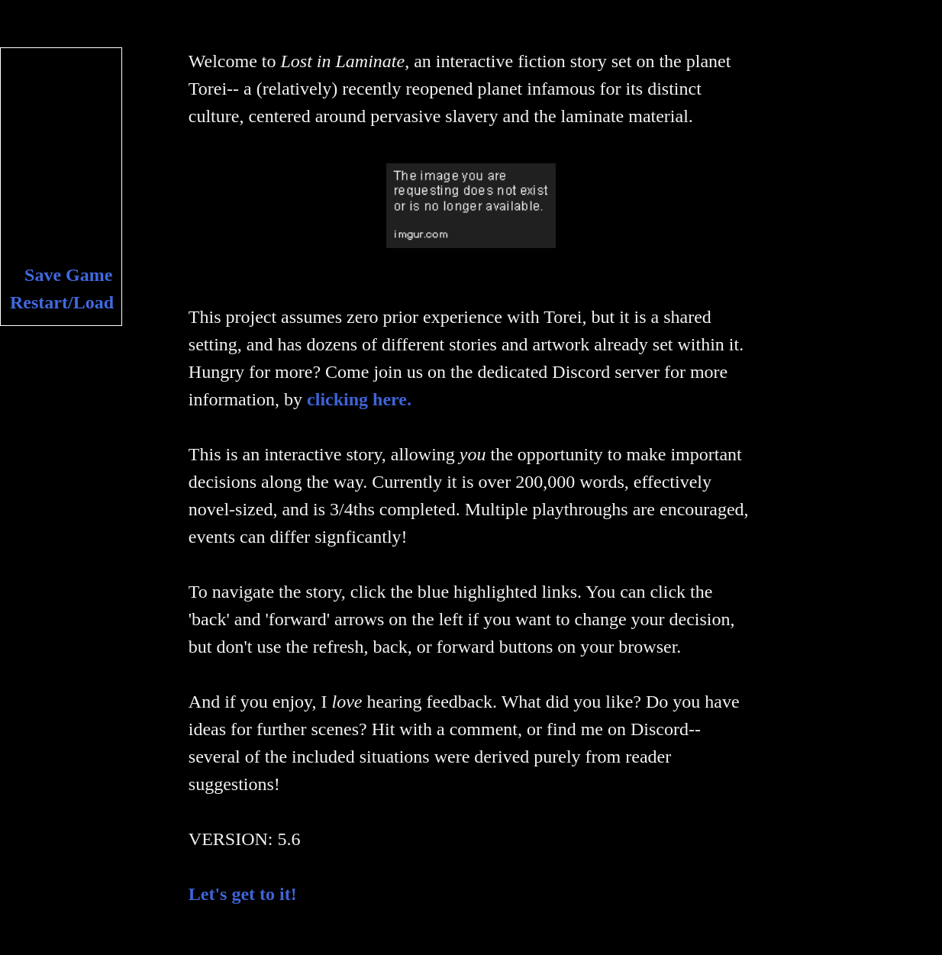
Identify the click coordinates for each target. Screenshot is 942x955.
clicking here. (359, 399)
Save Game (68, 275)
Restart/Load (62, 302)
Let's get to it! (243, 894)
